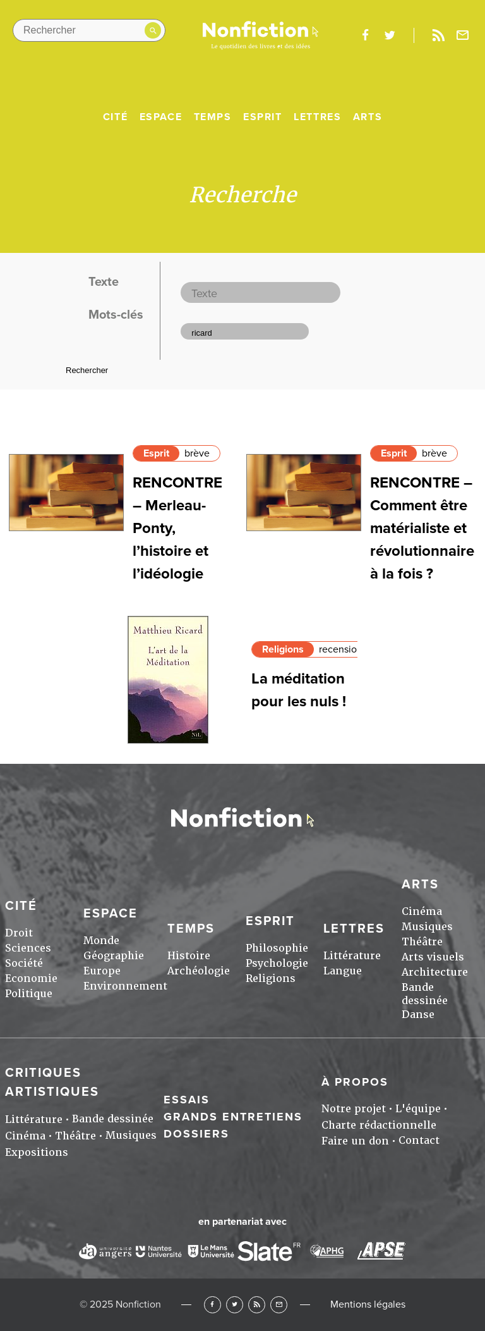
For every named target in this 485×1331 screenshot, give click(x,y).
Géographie (113, 955)
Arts (367, 117)
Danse (418, 1014)
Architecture (435, 972)
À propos (354, 1082)
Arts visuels (433, 957)
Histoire (188, 955)
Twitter (234, 1304)
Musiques (427, 926)
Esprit (262, 117)
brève (197, 453)
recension (340, 649)
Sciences (28, 948)
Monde (101, 940)
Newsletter (463, 35)
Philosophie (277, 948)
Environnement (125, 986)
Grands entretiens (233, 1117)
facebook (365, 35)
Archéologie (198, 971)
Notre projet (353, 1108)
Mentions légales (367, 1304)
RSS (256, 1304)
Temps (213, 117)
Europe (102, 971)
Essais (187, 1100)
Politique (28, 993)
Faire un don (355, 1141)
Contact (419, 1140)
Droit (19, 933)
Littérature (352, 955)
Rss (438, 35)
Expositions (36, 1152)
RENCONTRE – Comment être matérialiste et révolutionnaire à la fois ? (422, 528)
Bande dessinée (425, 994)
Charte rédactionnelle (378, 1125)
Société (24, 963)
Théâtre (422, 941)
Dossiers (196, 1134)
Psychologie (277, 963)
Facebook (212, 1304)
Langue (342, 971)
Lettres (317, 117)
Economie (31, 978)
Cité (115, 117)
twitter (390, 35)
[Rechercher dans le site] (89, 30)
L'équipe (418, 1108)
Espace (161, 117)
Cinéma (422, 911)
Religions (283, 649)
